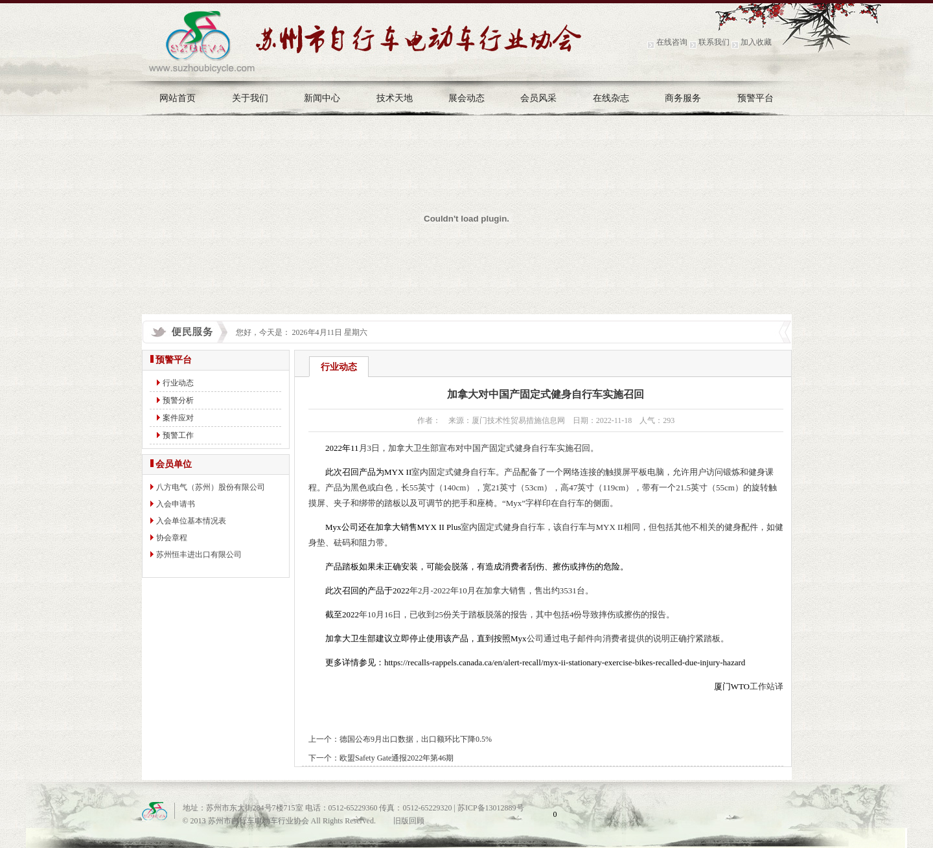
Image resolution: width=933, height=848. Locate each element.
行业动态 (178, 382)
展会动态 (466, 98)
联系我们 (714, 42)
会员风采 (538, 98)
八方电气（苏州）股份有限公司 (210, 487)
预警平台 (755, 98)
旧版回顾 (408, 820)
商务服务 (683, 98)
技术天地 (394, 98)
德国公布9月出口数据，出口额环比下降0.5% (416, 739)
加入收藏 (756, 42)
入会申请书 (175, 504)
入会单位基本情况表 (191, 520)
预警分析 (178, 400)
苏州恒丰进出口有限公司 (199, 554)
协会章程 (171, 537)
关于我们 (250, 98)
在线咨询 (671, 42)
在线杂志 (611, 98)
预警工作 (178, 435)
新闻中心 (322, 98)
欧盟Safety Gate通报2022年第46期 (397, 757)
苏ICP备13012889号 (490, 807)
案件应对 (178, 417)
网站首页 (177, 98)
